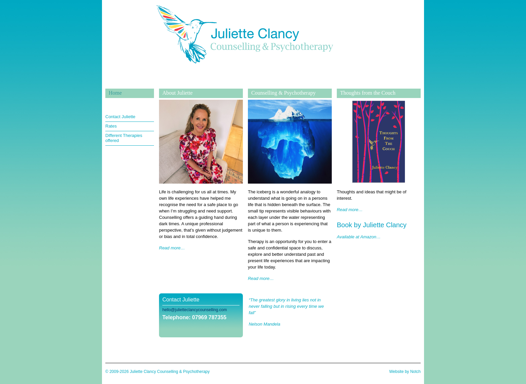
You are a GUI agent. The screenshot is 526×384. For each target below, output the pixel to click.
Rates (111, 126)
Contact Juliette (120, 116)
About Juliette (177, 93)
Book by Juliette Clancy (372, 225)
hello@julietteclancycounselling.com (194, 309)
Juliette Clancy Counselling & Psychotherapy (244, 84)
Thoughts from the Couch (368, 93)
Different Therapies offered (123, 138)
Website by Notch (405, 371)
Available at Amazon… (359, 236)
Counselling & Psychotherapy (283, 93)
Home (115, 93)
